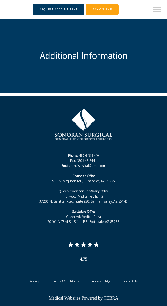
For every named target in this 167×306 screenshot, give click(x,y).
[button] (157, 10)
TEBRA (111, 298)
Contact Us (130, 281)
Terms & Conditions (65, 281)
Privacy (34, 281)
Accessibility (101, 281)
